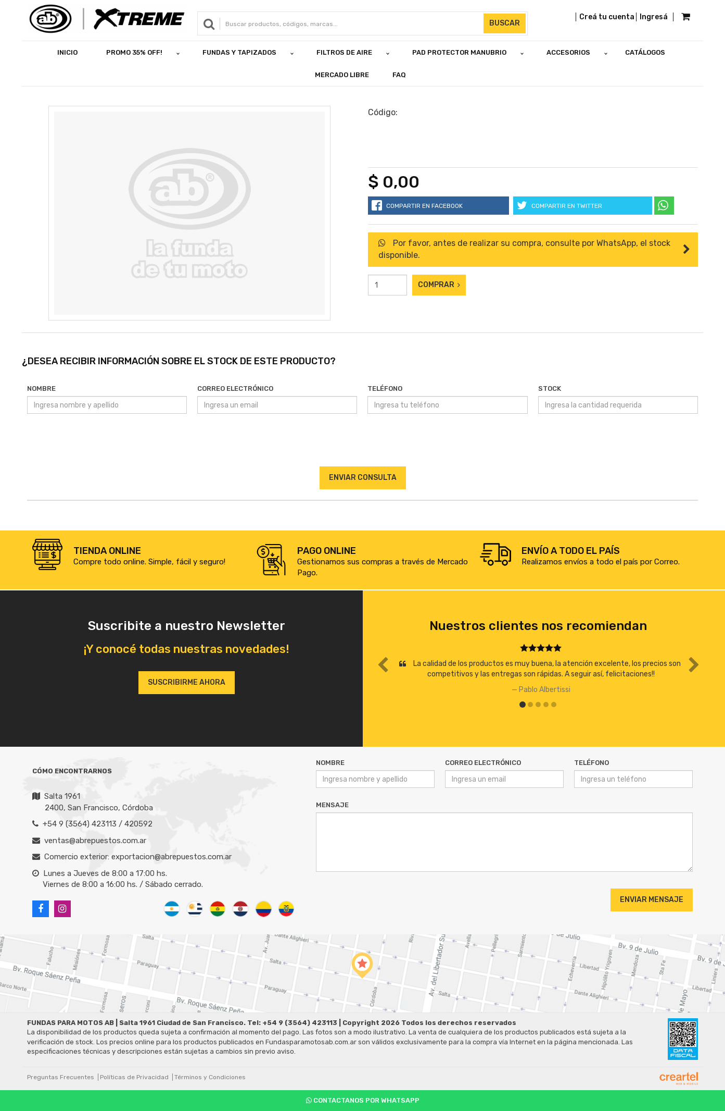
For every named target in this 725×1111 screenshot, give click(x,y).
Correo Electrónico (235, 388)
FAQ (399, 75)
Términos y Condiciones (210, 1077)
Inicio (67, 52)
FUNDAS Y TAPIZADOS (239, 52)
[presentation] (362, 446)
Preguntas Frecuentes (60, 1077)
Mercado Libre (342, 75)
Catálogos (645, 52)
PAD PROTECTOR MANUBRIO (459, 52)
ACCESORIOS (568, 52)
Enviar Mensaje (651, 899)
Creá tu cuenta (606, 17)
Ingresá (654, 17)
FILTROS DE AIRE (344, 52)
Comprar (439, 284)
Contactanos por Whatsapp (362, 1100)
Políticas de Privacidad (134, 1077)
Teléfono (384, 388)
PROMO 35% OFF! (134, 52)
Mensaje (332, 805)
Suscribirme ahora (186, 682)
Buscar (504, 23)
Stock (549, 388)
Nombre (41, 388)
